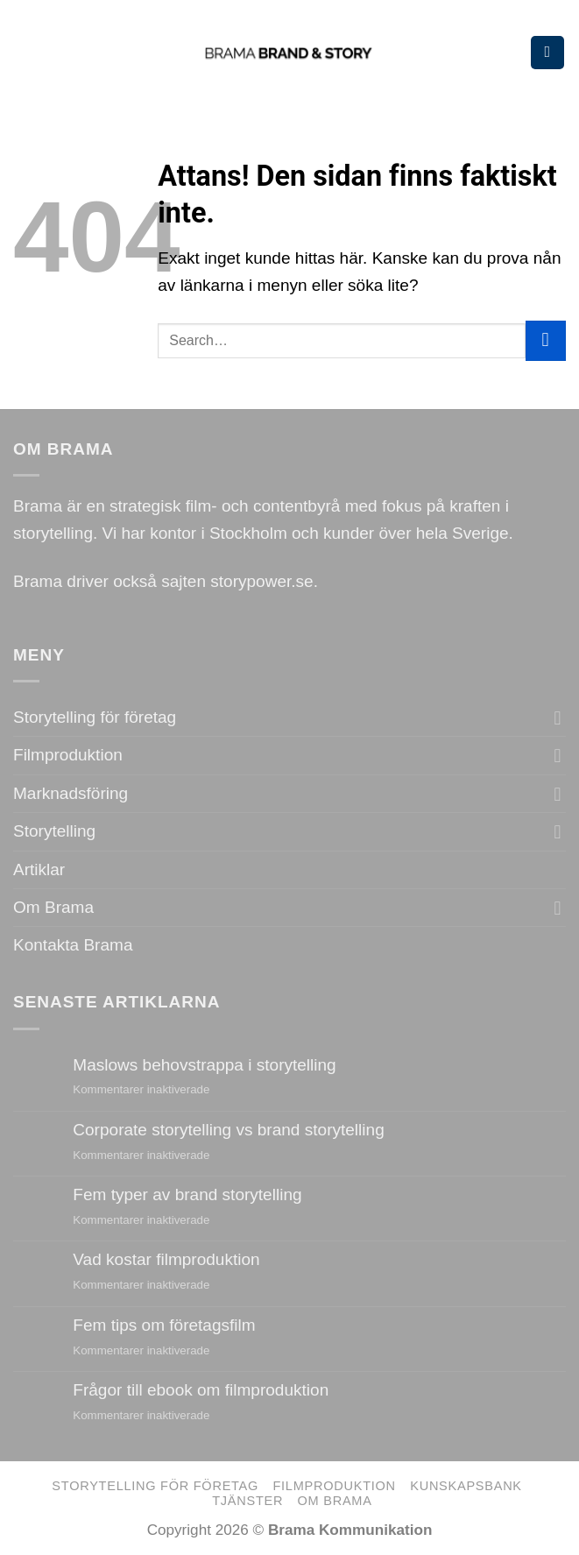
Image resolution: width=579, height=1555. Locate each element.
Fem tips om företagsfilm (164, 1325)
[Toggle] (558, 718)
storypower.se (261, 581)
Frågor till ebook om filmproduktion (200, 1390)
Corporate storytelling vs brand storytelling (228, 1129)
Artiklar (39, 869)
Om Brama (53, 907)
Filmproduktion (68, 755)
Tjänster (247, 1501)
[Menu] (547, 53)
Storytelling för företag (94, 717)
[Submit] (546, 341)
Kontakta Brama (72, 945)
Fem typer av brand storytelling (187, 1194)
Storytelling (54, 831)
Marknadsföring (70, 793)
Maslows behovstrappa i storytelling (204, 1065)
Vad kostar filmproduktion (166, 1259)
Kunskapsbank (466, 1486)
